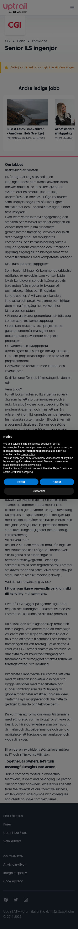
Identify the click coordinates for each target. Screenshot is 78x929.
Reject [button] (21, 481)
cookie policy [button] (28, 454)
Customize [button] (39, 491)
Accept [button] (57, 481)
